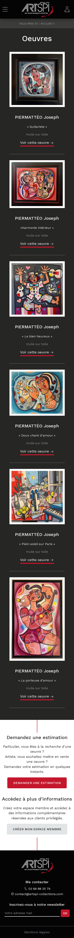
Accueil (46, 23)
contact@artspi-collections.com (39, 894)
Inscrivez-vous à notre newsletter (37, 905)
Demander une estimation (37, 783)
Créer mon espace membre (37, 829)
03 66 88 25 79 (39, 889)
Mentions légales (37, 932)
